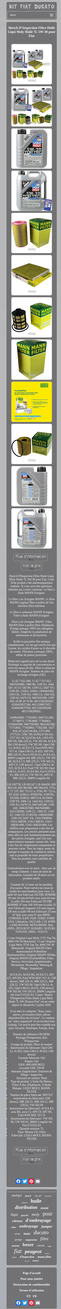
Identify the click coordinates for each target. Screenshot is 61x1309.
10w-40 (37, 1196)
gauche (24, 1215)
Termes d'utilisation (31, 1290)
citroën (41, 1245)
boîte (49, 1246)
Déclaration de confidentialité (31, 1284)
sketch (28, 1196)
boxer (28, 1244)
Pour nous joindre (31, 1278)
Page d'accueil (31, 1273)
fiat (18, 1251)
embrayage (28, 1226)
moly (36, 1214)
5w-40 (27, 1261)
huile (36, 1201)
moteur (15, 1245)
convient (47, 1196)
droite (14, 1257)
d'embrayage (38, 1220)
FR (35, 1296)
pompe (18, 1239)
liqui (14, 1214)
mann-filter (44, 1256)
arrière (47, 1253)
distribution (26, 1207)
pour (48, 1214)
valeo (13, 1227)
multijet (17, 1195)
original (35, 1261)
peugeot (33, 1251)
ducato (41, 1232)
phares (25, 1202)
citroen (17, 1221)
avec (17, 1233)
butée (27, 1233)
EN (29, 1296)
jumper (46, 1226)
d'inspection (27, 1256)
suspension (31, 1239)
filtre (44, 1238)
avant (44, 1208)
